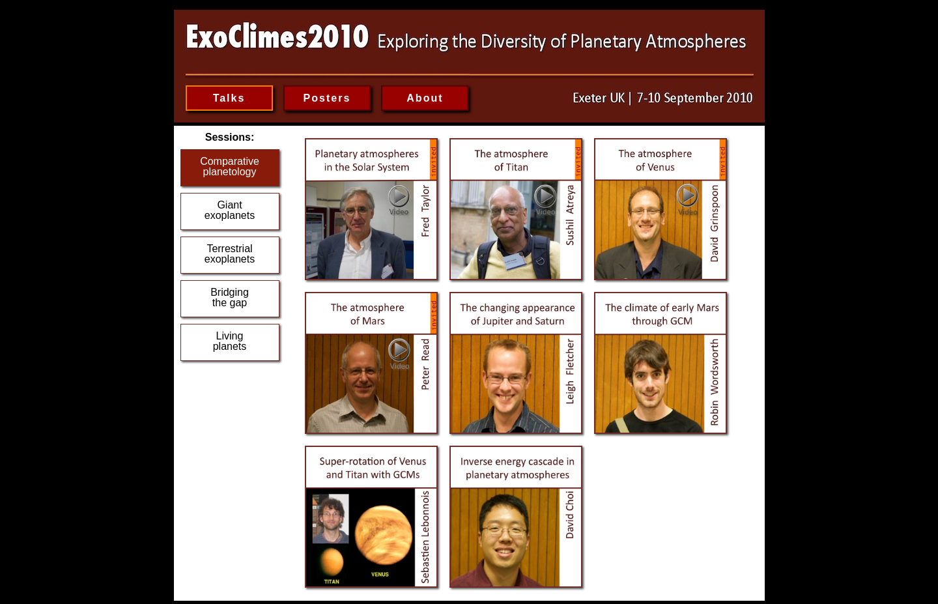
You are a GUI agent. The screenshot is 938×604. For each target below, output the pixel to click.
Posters (327, 98)
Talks (229, 98)
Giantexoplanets (230, 210)
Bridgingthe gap (229, 297)
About (424, 98)
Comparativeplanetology (229, 166)
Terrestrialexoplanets (230, 254)
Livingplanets (230, 341)
